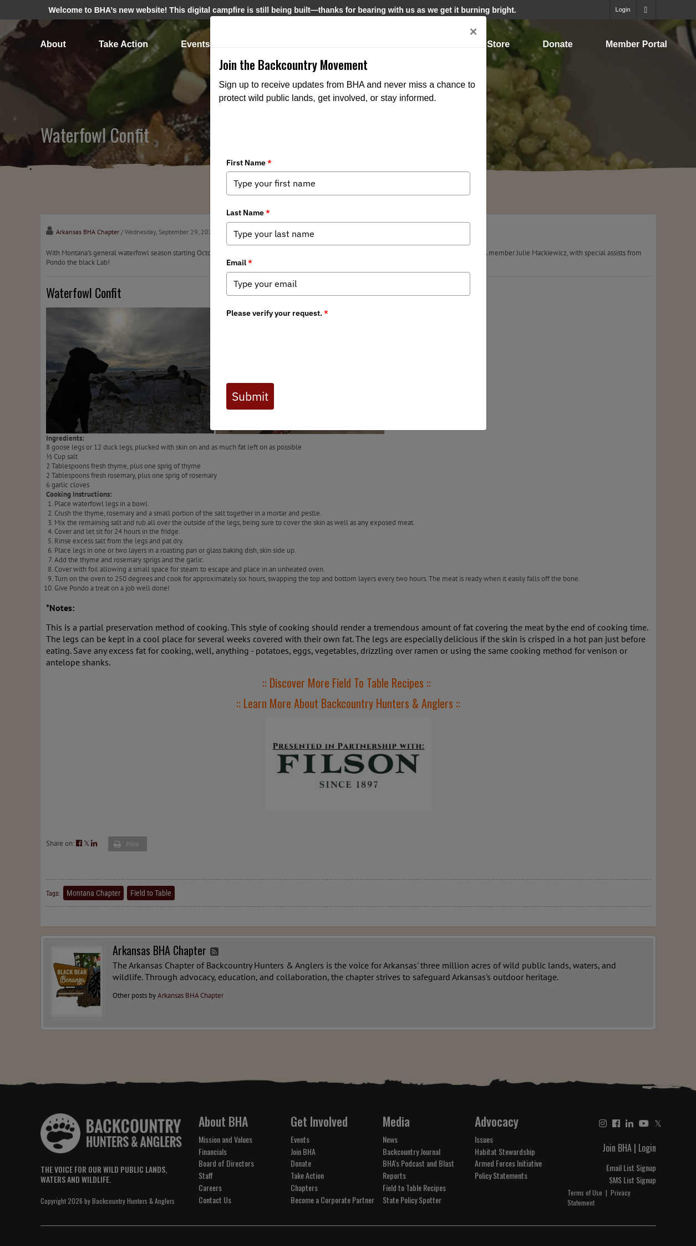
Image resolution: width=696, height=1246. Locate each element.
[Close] (473, 31)
